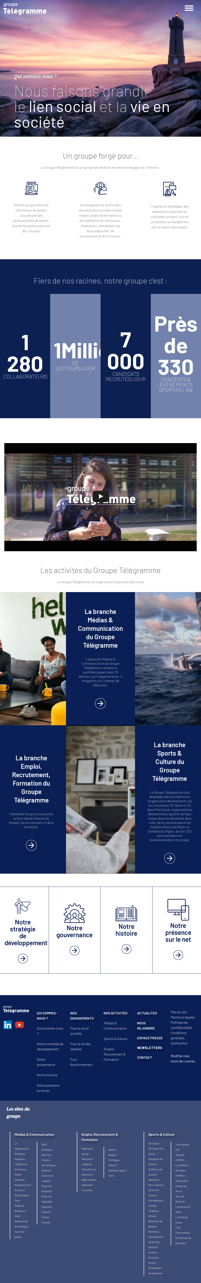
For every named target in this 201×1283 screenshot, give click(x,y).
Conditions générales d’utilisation (179, 1038)
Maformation (89, 1179)
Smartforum (89, 1169)
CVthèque (114, 1159)
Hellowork (87, 1158)
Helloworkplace (117, 1170)
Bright (45, 1191)
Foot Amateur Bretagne (19, 1205)
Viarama (46, 1211)
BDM (44, 1144)
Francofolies (182, 1232)
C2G (177, 1227)
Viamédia (47, 1201)
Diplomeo (87, 1174)
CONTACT (144, 1057)
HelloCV (112, 1165)
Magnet (112, 1154)
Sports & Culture (115, 1038)
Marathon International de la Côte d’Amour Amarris (155, 1242)
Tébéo (17, 1174)
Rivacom (47, 1185)
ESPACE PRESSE (150, 1038)
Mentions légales (183, 1017)
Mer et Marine (49, 1165)
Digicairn (47, 1206)
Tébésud (19, 1179)
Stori (111, 1175)
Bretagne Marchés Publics (47, 1154)
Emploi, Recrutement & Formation (114, 1054)
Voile (17, 1215)
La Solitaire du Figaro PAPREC (181, 1170)
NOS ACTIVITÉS (115, 1013)
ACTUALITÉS (147, 1013)
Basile (112, 1149)
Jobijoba (87, 1164)
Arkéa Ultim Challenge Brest (182, 1186)
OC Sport (153, 1143)
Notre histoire (47, 1075)
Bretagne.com (22, 1184)
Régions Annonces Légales (47, 1175)
